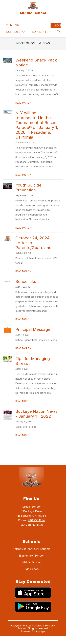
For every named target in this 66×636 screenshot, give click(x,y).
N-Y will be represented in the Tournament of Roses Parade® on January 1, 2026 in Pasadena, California (36, 125)
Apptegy (40, 631)
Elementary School (31, 555)
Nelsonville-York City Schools (31, 549)
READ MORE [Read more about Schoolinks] (23, 319)
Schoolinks (25, 281)
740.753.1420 (34, 525)
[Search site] (59, 32)
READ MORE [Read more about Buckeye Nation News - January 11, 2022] (23, 435)
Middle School (25, 43)
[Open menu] (12, 25)
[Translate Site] (41, 32)
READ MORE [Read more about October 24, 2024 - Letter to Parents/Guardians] (23, 271)
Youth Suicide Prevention (28, 187)
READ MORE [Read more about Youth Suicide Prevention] (23, 227)
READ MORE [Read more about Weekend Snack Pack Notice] (23, 102)
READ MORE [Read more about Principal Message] (23, 348)
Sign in (57, 25)
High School (31, 569)
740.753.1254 (36, 520)
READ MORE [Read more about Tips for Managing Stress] (23, 401)
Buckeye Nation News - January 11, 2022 (36, 414)
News (46, 43)
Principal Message (32, 329)
